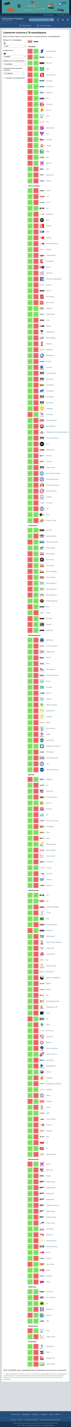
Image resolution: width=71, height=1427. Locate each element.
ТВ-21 (48, 514)
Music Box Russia (51, 1246)
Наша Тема (50, 740)
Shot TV (48, 291)
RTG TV (48, 658)
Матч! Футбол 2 (51, 589)
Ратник (48, 1072)
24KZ (48, 1352)
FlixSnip (48, 249)
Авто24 (48, 693)
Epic (47, 901)
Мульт (48, 838)
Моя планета (50, 728)
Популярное (26, 1414)
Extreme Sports (51, 536)
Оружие (49, 1042)
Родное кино (50, 467)
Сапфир (49, 497)
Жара (48, 1270)
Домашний (50, 128)
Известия (49, 1309)
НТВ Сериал (50, 450)
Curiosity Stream (51, 646)
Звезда (48, 145)
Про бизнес (50, 1060)
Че (47, 1142)
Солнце (48, 868)
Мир (47, 151)
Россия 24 (49, 86)
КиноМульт (50, 385)
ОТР (47, 98)
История (49, 716)
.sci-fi (48, 202)
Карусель (49, 92)
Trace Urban (50, 1264)
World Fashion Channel (53, 942)
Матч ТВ (49, 63)
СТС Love (49, 503)
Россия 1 (49, 57)
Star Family (50, 302)
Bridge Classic (50, 1182)
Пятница (49, 139)
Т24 (47, 509)
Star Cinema (50, 296)
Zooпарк (49, 687)
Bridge (48, 1176)
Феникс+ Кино (51, 520)
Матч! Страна (50, 577)
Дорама (49, 344)
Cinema (48, 226)
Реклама (20, 1419)
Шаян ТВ (49, 885)
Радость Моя (50, 856)
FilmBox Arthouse (52, 243)
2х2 (47, 208)
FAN (47, 232)
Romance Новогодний (53, 279)
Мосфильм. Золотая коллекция (57, 432)
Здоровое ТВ (50, 711)
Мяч (47, 607)
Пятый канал (50, 75)
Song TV (48, 1258)
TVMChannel (50, 936)
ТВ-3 (47, 134)
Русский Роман (51, 491)
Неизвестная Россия (53, 746)
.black (48, 190)
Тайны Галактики (52, 769)
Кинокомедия (51, 373)
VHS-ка (48, 326)
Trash (48, 320)
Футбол (48, 624)
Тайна (48, 1095)
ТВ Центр (49, 104)
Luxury (48, 913)
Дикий (48, 983)
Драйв (48, 989)
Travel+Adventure (52, 675)
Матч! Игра (50, 565)
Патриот (49, 461)
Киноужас (49, 402)
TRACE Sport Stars (52, 542)
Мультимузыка (51, 850)
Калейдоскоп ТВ (51, 1007)
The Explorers (50, 669)
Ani (47, 785)
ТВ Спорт (49, 618)
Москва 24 (50, 175)
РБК (47, 1321)
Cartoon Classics (51, 797)
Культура (49, 81)
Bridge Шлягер (51, 1217)
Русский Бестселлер (53, 473)
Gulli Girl (49, 809)
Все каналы (15, 1414)
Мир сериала (50, 426)
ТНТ (47, 157)
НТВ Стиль (49, 1030)
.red (47, 196)
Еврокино (49, 349)
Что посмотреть (44, 25)
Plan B (48, 267)
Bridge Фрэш (50, 1211)
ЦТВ (47, 1136)
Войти (57, 1414)
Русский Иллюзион (52, 485)
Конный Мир (50, 548)
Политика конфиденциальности (50, 1419)
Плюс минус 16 (51, 1054)
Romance (49, 273)
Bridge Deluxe (51, 1187)
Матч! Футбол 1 (51, 583)
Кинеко (48, 361)
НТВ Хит (49, 455)
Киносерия (50, 397)
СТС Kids (49, 874)
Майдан (49, 1276)
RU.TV (48, 1252)
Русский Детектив (52, 479)
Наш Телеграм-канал (31, 1419)
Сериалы (44, 1414)
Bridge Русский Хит (52, 1205)
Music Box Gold (51, 1241)
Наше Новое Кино (52, 438)
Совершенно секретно (53, 1083)
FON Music (49, 1229)
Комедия (49, 408)
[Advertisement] (35, 1396)
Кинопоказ (50, 391)
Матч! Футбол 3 (51, 595)
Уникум (48, 879)
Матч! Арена (50, 554)
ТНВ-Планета (50, 1364)
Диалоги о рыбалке (53, 977)
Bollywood (49, 214)
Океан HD (49, 1036)
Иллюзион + (50, 355)
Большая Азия (51, 966)
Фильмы (35, 1414)
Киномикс (49, 379)
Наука (48, 734)
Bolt (47, 220)
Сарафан (49, 1078)
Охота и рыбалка (52, 1048)
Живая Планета (51, 705)
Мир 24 (48, 1315)
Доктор (48, 699)
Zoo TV (48, 681)
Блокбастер (50, 332)
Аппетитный (50, 954)
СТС (47, 122)
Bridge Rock (50, 1199)
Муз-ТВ (48, 163)
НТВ (47, 69)
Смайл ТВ (49, 862)
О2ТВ (48, 1282)
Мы (47, 1019)
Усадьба (49, 1131)
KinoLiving (49, 261)
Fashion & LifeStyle (52, 907)
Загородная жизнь (52, 1001)
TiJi (47, 815)
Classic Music (50, 1223)
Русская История (52, 758)
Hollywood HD (51, 255)
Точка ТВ (49, 1125)
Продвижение (51, 1066)
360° (47, 169)
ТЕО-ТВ (48, 181)
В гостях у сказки (52, 820)
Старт (48, 613)
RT (47, 1303)
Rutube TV (49, 930)
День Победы (50, 338)
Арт (47, 960)
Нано (48, 1025)
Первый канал (51, 51)
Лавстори (49, 414)
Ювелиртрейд (51, 1154)
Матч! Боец (50, 560)
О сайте (13, 1419)
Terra (48, 663)
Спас (48, 116)
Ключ (48, 1013)
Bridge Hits (50, 1193)
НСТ (47, 444)
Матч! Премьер (51, 571)
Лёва (48, 832)
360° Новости (50, 1297)
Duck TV (48, 803)
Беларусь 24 (50, 1358)
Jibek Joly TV (50, 1346)
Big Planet (49, 640)
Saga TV (48, 285)
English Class (50, 652)
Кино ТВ (49, 367)
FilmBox (48, 238)
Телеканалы (25, 25)
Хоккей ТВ (49, 630)
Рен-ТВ (48, 110)
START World (50, 314)
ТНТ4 (48, 1113)
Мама (48, 722)
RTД (47, 919)
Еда (47, 995)
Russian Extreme (51, 924)
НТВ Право (50, 752)
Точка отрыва (51, 1119)
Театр (48, 1107)
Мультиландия (51, 844)
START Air (49, 308)
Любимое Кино (51, 420)
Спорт (51, 1414)
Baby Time (49, 791)
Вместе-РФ (50, 972)
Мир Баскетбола (52, 601)
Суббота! (49, 1089)
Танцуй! (48, 1101)
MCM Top (49, 1235)
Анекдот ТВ (50, 948)
